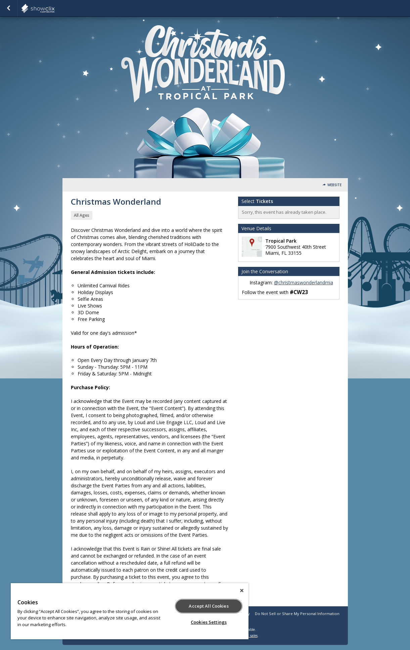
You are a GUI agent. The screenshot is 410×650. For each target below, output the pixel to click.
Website (334, 185)
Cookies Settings (209, 622)
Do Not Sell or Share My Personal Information (297, 613)
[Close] (242, 590)
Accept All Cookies (208, 606)
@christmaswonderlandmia (303, 282)
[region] (129, 611)
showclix (54, 8)
